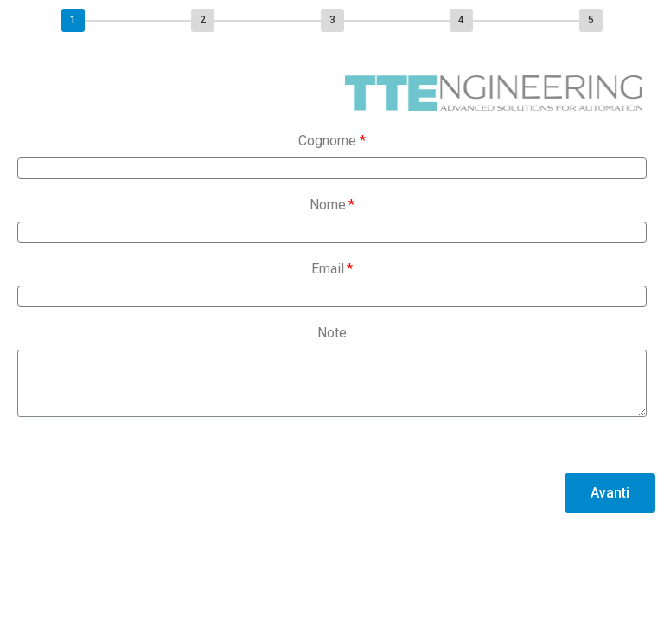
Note (332, 332)
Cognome (327, 140)
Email (327, 268)
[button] (610, 493)
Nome (328, 204)
